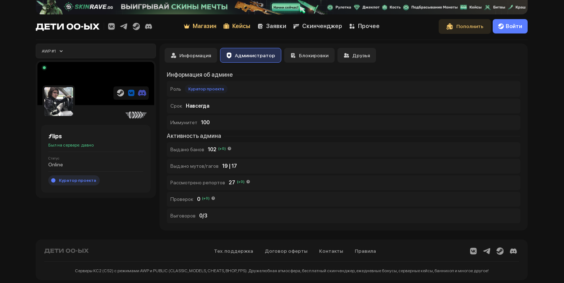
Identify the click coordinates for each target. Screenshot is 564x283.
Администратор (250, 55)
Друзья (357, 55)
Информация (191, 55)
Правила (365, 251)
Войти (510, 26)
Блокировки (309, 55)
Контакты (331, 251)
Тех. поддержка (233, 251)
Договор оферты (286, 251)
